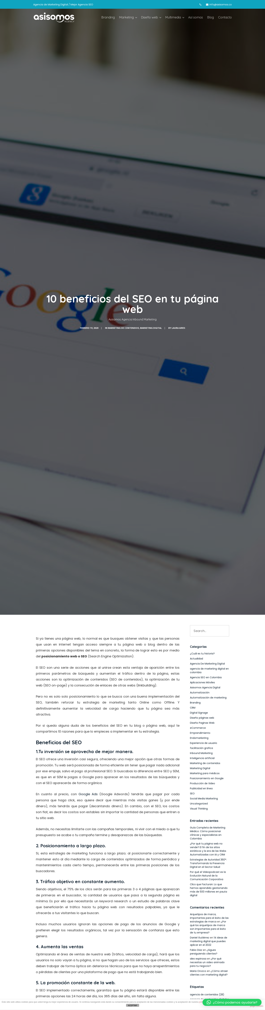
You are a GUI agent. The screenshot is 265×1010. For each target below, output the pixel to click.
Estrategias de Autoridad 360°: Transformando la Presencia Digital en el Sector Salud (208, 863)
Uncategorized (199, 803)
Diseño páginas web (202, 718)
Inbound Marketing (201, 753)
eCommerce (198, 728)
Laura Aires (178, 328)
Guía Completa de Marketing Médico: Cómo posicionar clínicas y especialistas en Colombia (207, 833)
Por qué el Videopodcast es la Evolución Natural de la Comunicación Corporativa (208, 875)
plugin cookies (256, 1006)
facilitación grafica (201, 748)
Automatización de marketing (208, 697)
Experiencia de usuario (203, 743)
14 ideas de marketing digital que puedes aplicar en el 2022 (208, 941)
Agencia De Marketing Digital (207, 663)
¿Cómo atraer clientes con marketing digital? (209, 972)
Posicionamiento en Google (207, 778)
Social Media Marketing (204, 798)
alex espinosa (198, 958)
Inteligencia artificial (202, 758)
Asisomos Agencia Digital (205, 687)
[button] (232, 1002)
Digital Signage (199, 712)
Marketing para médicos (205, 773)
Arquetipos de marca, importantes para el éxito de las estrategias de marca (209, 918)
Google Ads (88, 794)
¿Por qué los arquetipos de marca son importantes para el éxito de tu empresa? (208, 927)
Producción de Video (202, 783)
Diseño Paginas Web (202, 723)
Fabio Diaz (196, 950)
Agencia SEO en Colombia (206, 677)
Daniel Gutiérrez (199, 937)
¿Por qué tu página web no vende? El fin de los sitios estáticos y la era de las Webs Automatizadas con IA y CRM (208, 849)
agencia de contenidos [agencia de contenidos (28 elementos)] (207, 994)
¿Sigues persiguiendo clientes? (203, 951)
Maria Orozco (198, 971)
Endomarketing (199, 738)
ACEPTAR (132, 1005)
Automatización (199, 692)
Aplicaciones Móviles (202, 682)
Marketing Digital (151, 328)
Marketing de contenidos (123, 328)
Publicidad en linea (201, 788)
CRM (192, 707)
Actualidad (196, 658)
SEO (192, 793)
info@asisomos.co (220, 4)
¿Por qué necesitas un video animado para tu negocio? (207, 962)
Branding (195, 702)
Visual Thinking (199, 808)
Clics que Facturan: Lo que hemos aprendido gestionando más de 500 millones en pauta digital (209, 890)
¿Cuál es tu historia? (202, 653)
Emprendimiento (200, 733)
